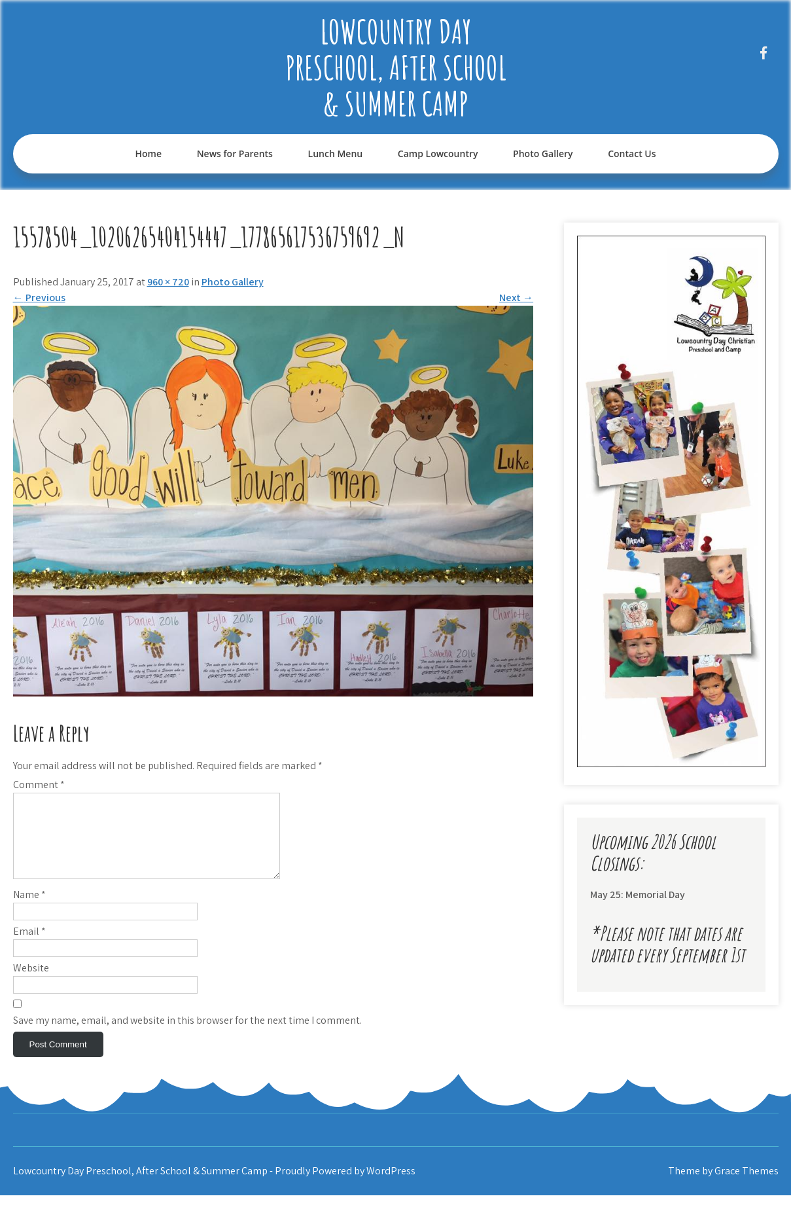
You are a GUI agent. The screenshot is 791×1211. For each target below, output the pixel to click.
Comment (39, 784)
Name (29, 910)
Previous (39, 297)
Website (31, 983)
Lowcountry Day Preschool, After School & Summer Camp (395, 67)
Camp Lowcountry (438, 153)
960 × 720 (168, 282)
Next (516, 297)
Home (148, 153)
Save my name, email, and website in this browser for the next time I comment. (187, 1036)
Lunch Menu (335, 153)
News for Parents (235, 153)
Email (29, 947)
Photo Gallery (542, 153)
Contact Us (632, 153)
